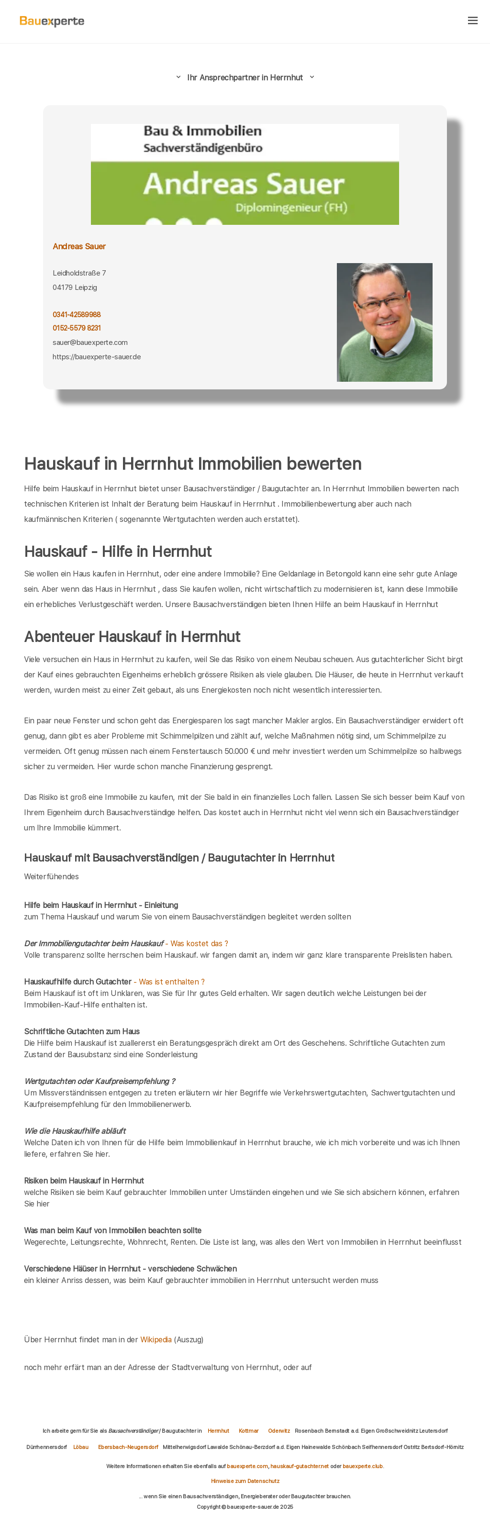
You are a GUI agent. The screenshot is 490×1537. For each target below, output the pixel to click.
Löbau (81, 1447)
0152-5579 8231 (77, 328)
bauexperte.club (363, 1466)
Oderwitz (279, 1430)
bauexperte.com (247, 1466)
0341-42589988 (76, 315)
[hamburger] (473, 21)
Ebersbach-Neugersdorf (128, 1447)
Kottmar (248, 1430)
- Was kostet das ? (126, 943)
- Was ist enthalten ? (114, 981)
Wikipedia (157, 1339)
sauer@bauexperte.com (90, 342)
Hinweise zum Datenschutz (245, 1481)
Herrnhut (218, 1430)
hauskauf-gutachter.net (299, 1466)
